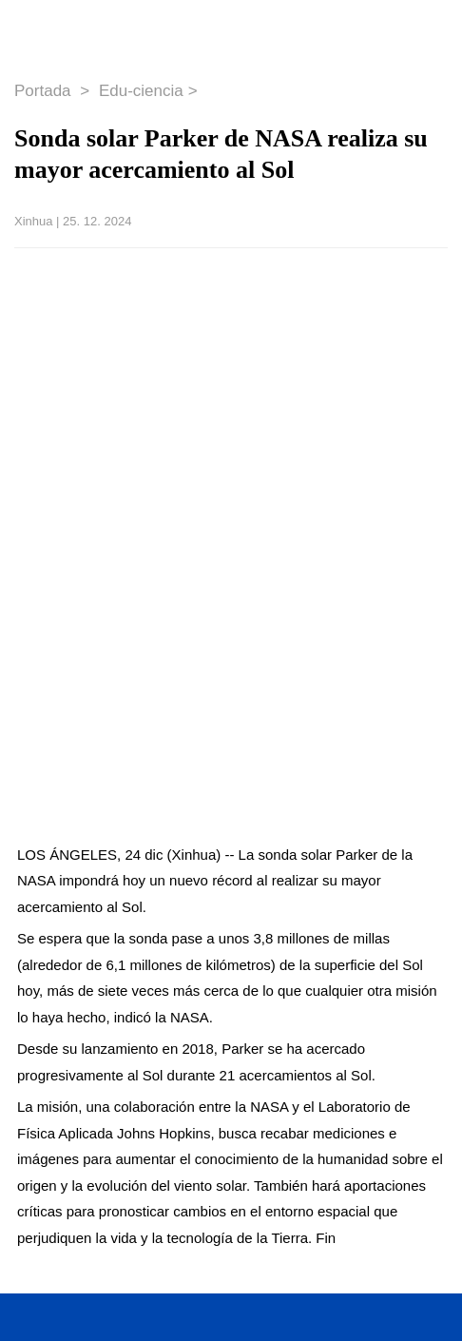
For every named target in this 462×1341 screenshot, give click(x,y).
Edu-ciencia (141, 91)
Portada (44, 91)
